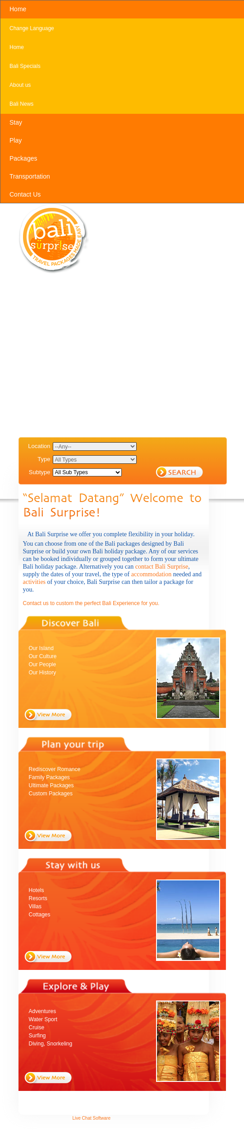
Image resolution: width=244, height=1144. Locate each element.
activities (35, 582)
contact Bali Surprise (161, 566)
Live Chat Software (92, 1118)
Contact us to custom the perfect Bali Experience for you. (91, 603)
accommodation (152, 574)
